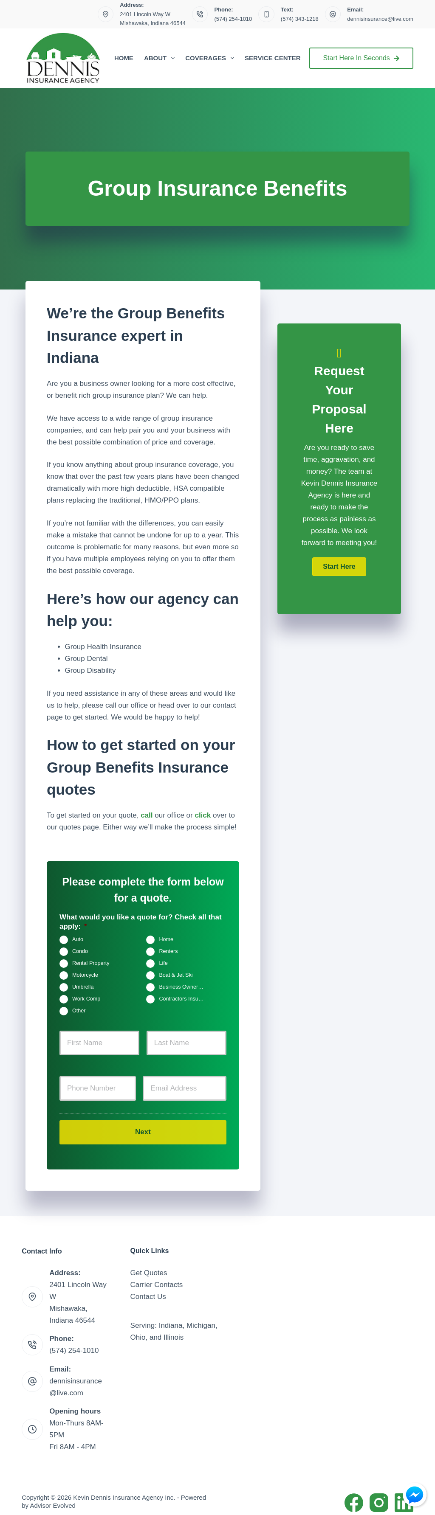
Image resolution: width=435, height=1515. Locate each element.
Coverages (211, 58)
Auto (77, 940)
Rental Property (91, 964)
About (161, 58)
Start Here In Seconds (361, 58)
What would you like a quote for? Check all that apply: (140, 921)
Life (163, 964)
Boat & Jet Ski (175, 975)
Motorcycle (85, 975)
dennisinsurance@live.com (380, 19)
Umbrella (82, 987)
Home (123, 58)
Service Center (272, 58)
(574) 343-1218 (300, 19)
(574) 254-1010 (233, 19)
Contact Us (148, 1289)
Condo (80, 952)
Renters (168, 952)
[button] (339, 566)
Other (79, 1011)
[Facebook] (354, 1495)
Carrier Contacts (156, 1277)
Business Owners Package (185, 987)
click (203, 815)
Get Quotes (148, 1265)
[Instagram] (379, 1495)
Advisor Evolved (53, 1498)
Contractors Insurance (185, 999)
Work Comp (86, 999)
